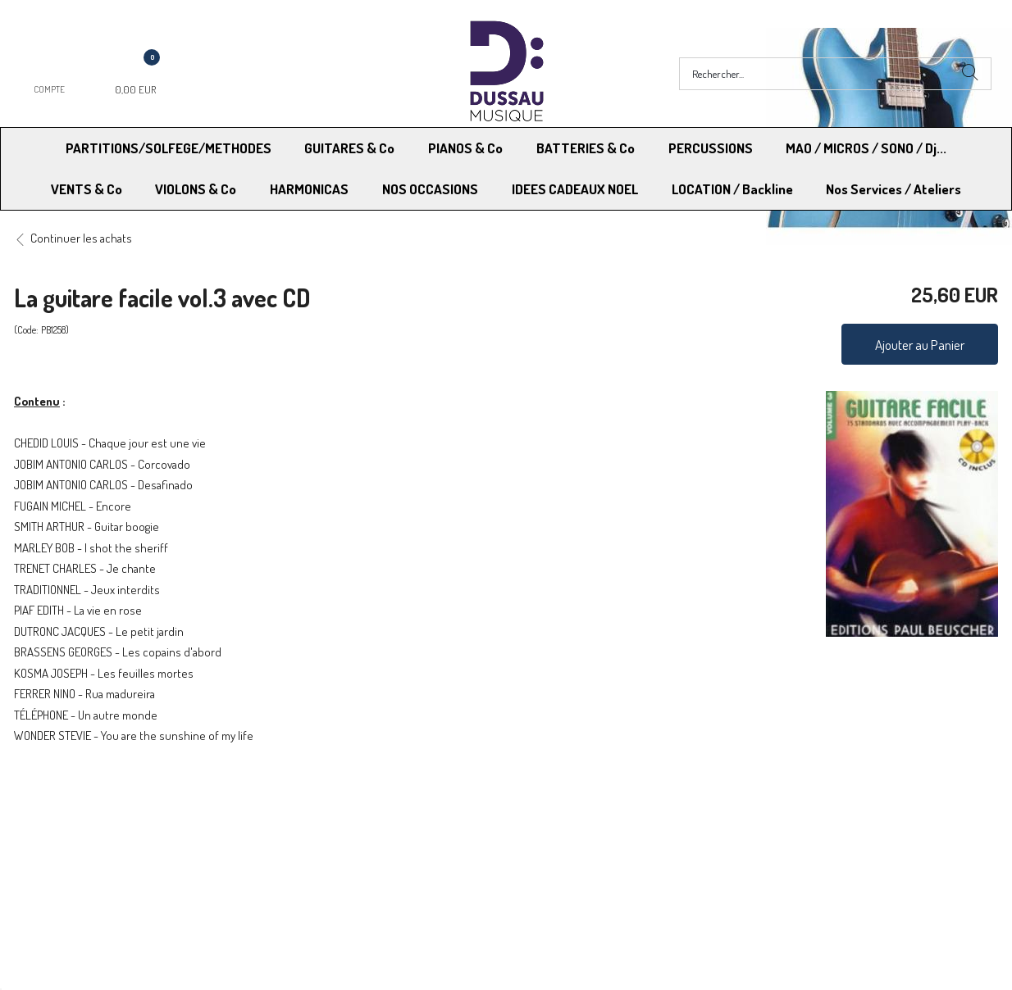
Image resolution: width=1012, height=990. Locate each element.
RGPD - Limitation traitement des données (614, 840)
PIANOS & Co (465, 148)
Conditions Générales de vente (586, 820)
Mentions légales (792, 820)
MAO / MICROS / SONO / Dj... (866, 148)
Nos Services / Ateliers (893, 189)
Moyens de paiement (321, 820)
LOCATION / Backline (732, 189)
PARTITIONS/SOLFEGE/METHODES (168, 148)
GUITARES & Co (349, 148)
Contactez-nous (309, 840)
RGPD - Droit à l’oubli (77, 840)
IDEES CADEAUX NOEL (575, 189)
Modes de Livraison (76, 820)
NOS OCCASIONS (430, 189)
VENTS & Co (86, 189)
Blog (761, 840)
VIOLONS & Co (195, 189)
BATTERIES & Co (585, 148)
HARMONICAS (309, 189)
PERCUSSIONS (710, 148)
